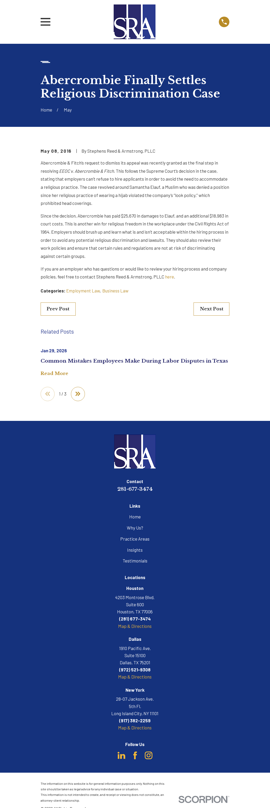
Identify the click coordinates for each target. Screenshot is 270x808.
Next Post (211, 309)
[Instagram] (148, 755)
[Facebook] (135, 755)
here (169, 276)
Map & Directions (135, 626)
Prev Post (58, 309)
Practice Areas (135, 539)
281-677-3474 (135, 489)
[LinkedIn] (121, 755)
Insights (135, 550)
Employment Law (83, 290)
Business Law (115, 290)
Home (135, 517)
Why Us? (135, 528)
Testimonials (135, 561)
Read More (54, 373)
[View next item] (78, 394)
